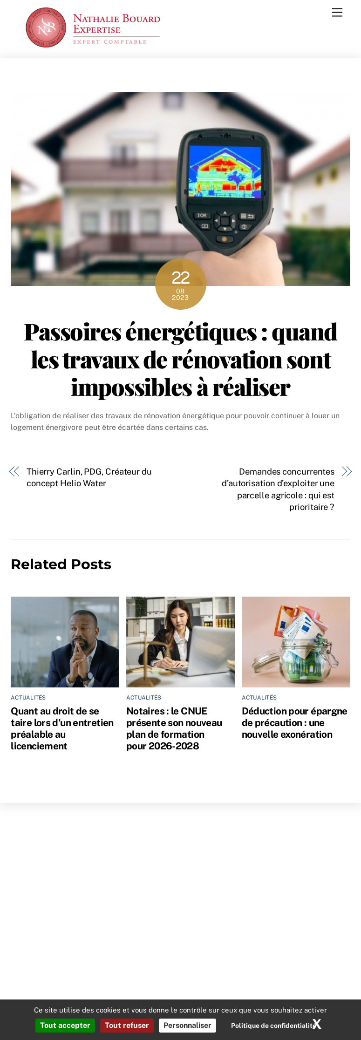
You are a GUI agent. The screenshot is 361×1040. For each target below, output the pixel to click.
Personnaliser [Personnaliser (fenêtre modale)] (187, 1025)
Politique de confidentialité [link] (273, 1025)
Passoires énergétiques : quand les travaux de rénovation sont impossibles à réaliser (180, 358)
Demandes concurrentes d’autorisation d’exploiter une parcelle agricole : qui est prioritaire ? (278, 489)
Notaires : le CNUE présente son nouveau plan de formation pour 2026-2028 (174, 728)
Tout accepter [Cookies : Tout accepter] (65, 1025)
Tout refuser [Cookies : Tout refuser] (127, 1025)
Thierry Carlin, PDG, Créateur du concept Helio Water (89, 478)
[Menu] (337, 13)
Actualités (28, 697)
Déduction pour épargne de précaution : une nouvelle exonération (294, 722)
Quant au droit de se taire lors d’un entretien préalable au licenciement (62, 728)
